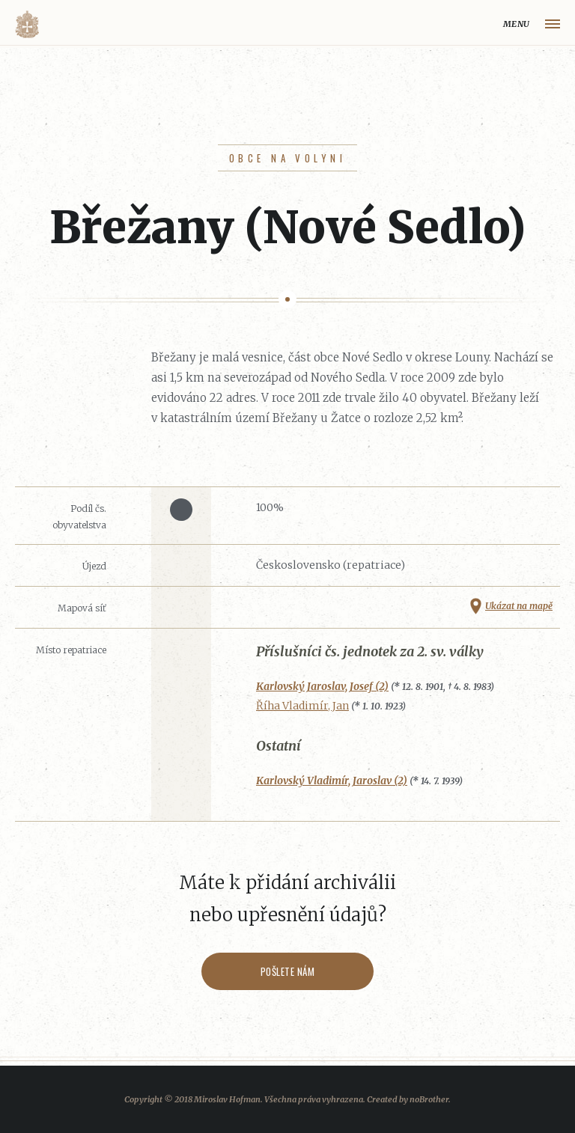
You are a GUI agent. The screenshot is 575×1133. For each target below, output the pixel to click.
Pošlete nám (288, 971)
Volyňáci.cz (27, 24)
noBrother (429, 1099)
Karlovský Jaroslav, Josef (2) (322, 686)
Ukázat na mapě (519, 605)
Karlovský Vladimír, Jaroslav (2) (331, 780)
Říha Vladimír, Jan (302, 705)
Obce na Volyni (287, 157)
